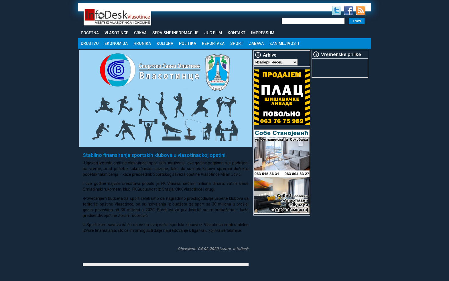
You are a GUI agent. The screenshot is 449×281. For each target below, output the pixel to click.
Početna (90, 33)
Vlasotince (116, 33)
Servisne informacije (175, 33)
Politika (187, 43)
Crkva (140, 33)
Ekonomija (116, 43)
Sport (236, 43)
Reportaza (213, 43)
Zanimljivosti (284, 43)
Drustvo (90, 43)
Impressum (262, 33)
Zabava (256, 43)
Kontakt (236, 33)
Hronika (142, 43)
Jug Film (213, 33)
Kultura (165, 43)
